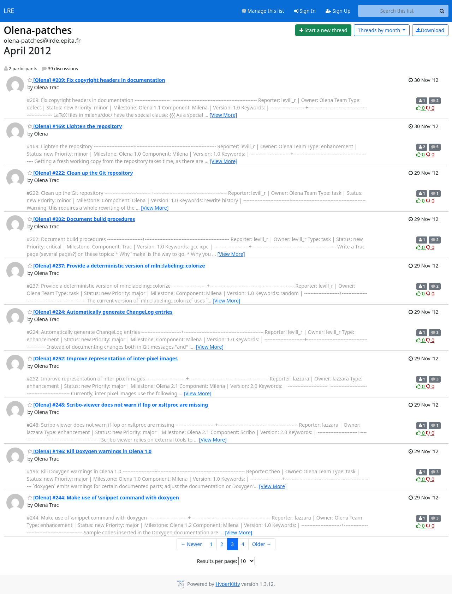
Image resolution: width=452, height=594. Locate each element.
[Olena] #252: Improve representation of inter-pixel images (103, 358)
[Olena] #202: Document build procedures (81, 219)
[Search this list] (397, 11)
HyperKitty (227, 584)
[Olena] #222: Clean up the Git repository (80, 172)
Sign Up (338, 10)
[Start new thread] (323, 30)
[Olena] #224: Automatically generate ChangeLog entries (100, 311)
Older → (261, 544)
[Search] (442, 11)
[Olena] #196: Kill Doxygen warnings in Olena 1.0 (90, 451)
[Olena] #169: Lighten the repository (75, 126)
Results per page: (217, 561)
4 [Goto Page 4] (243, 544)
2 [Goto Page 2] (221, 544)
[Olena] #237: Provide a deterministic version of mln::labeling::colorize (116, 265)
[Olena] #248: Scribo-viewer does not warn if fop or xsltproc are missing (118, 404)
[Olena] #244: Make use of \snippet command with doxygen (103, 497)
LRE (9, 11)
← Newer (191, 544)
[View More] (223, 115)
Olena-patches (38, 30)
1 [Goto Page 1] (211, 544)
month (379, 30)
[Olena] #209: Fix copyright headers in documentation (96, 80)
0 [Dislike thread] (430, 107)
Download (430, 30)
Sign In (305, 10)
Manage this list (263, 10)
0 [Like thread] (421, 107)
